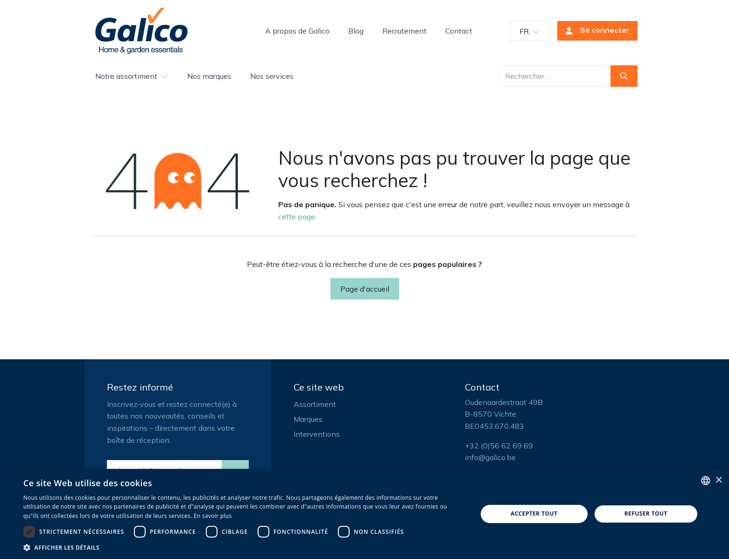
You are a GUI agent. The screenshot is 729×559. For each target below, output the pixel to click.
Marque (306, 419)
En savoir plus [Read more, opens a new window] (212, 516)
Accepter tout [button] (534, 513)
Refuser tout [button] (645, 513)
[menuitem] (297, 30)
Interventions (317, 434)
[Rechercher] (624, 76)
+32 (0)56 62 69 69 (499, 445)
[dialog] (364, 514)
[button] (243, 547)
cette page (296, 216)
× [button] (718, 480)
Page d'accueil (364, 288)
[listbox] (705, 480)
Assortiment (315, 404)
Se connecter (595, 30)
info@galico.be (490, 457)
